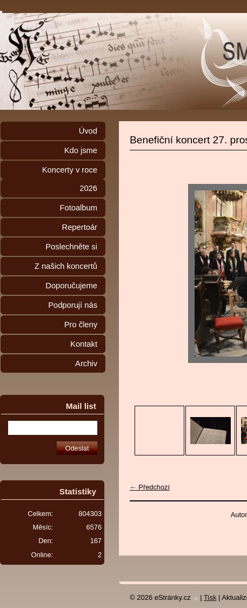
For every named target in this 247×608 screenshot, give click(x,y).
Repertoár (79, 227)
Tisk (210, 597)
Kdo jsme (80, 150)
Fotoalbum (78, 207)
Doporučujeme (71, 285)
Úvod (88, 131)
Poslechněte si (71, 246)
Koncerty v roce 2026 (69, 179)
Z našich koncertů (66, 266)
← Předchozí (150, 487)
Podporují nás (72, 305)
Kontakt (83, 344)
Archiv (86, 363)
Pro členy (80, 324)
